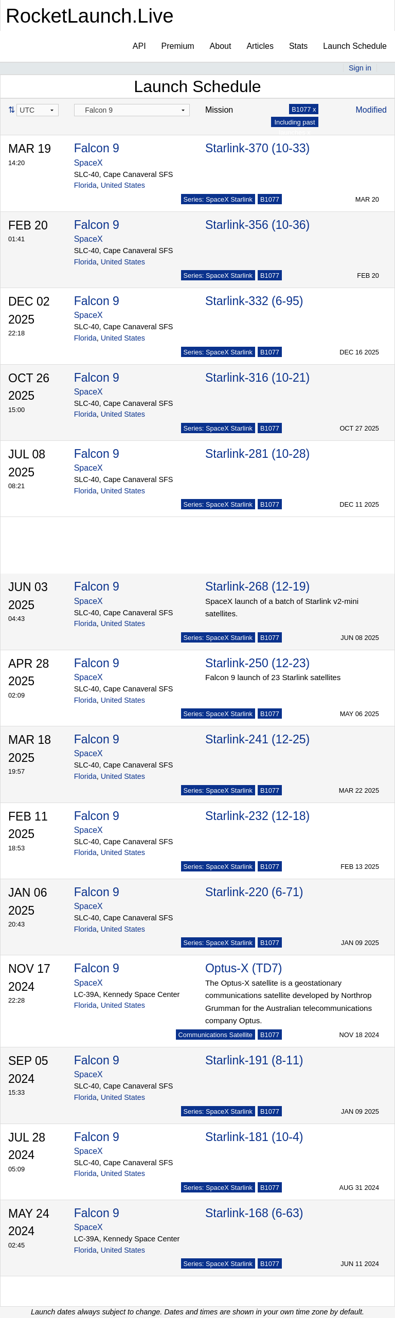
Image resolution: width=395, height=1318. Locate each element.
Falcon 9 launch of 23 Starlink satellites (272, 677)
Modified (371, 109)
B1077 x (304, 109)
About (220, 46)
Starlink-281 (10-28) (257, 453)
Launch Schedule (355, 46)
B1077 (269, 199)
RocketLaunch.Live (90, 16)
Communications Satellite (215, 1035)
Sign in (360, 68)
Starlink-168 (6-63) (254, 1213)
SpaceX (88, 162)
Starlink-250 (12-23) (257, 663)
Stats (298, 46)
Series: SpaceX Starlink (218, 199)
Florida (85, 185)
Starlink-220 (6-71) (254, 892)
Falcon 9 (96, 148)
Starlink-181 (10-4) (254, 1137)
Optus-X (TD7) (243, 968)
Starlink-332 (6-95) (254, 301)
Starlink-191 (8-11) (254, 1060)
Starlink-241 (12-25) (257, 739)
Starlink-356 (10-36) (257, 224)
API (139, 46)
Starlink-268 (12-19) (257, 586)
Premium (177, 46)
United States (123, 185)
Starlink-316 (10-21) (257, 377)
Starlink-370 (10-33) (257, 148)
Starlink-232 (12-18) (257, 816)
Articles (259, 46)
